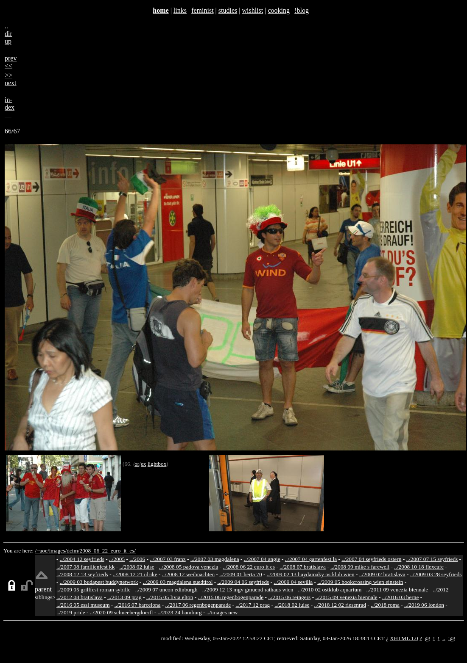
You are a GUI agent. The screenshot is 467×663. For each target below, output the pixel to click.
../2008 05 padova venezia (188, 567)
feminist (202, 10)
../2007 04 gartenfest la (311, 559)
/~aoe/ (42, 550)
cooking (279, 10)
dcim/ (73, 550)
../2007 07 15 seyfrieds (432, 559)
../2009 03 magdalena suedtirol (178, 582)
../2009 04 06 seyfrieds (243, 582)
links (180, 10)
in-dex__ (9, 107)
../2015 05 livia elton (169, 597)
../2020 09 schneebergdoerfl (121, 612)
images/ (58, 550)
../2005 (117, 559)
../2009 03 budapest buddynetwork (99, 582)
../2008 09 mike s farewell (359, 567)
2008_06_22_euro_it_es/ (107, 550)
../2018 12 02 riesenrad (340, 605)
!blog (301, 10)
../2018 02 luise (291, 605)
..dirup (8, 33)
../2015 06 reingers (289, 597)
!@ (451, 638)
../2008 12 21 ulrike (135, 574)
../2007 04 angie (262, 559)
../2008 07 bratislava (303, 567)
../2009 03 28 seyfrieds (436, 574)
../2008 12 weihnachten (188, 574)
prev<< (11, 62)
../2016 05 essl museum (83, 605)
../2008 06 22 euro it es (249, 567)
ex (143, 464)
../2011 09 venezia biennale (397, 589)
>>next (11, 79)
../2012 (440, 589)
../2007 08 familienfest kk (85, 567)
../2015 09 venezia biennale (346, 597)
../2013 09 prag (124, 597)
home (160, 10)
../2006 (137, 559)
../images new (222, 612)
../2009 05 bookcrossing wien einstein (360, 582)
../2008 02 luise (136, 567)
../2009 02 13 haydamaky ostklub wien (311, 574)
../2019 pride (70, 612)
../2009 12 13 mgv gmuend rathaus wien (248, 589)
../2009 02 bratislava (382, 574)
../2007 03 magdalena (214, 559)
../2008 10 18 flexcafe (419, 567)
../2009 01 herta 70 (240, 574)
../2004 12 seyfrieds (82, 559)
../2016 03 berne (400, 597)
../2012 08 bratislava (79, 597)
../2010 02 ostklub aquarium (330, 589)
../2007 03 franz (167, 559)
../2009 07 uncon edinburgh (166, 589)
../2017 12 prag (252, 605)
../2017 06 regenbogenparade (198, 605)
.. (443, 638)
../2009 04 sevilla (293, 582)
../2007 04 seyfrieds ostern (371, 559)
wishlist (252, 10)
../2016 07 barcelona (138, 605)
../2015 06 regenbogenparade (231, 597)
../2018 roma (385, 605)
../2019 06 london (424, 605)
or (136, 464)
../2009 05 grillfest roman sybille (93, 589)
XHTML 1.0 (404, 638)
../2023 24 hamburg (180, 612)
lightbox (157, 464)
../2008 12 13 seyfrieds (82, 574)
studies (227, 10)
